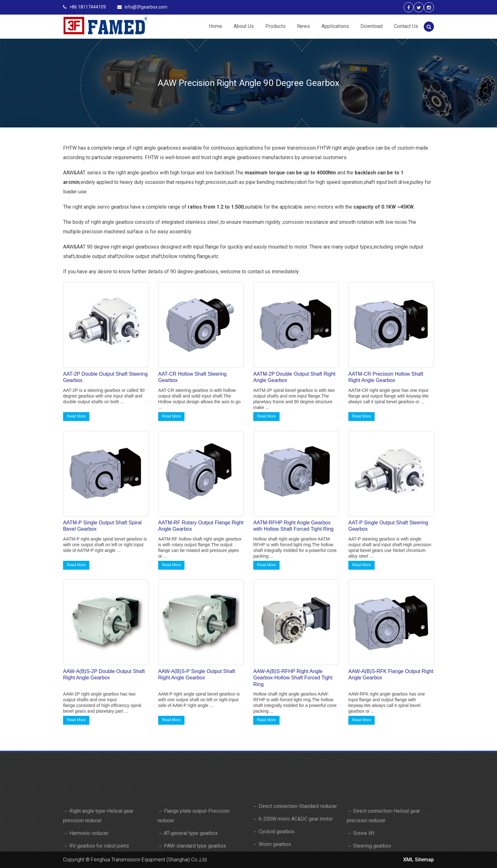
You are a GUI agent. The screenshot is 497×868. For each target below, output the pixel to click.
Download (371, 26)
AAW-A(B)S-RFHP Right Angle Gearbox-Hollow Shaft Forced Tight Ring (292, 678)
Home (215, 26)
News (303, 26)
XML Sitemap (418, 860)
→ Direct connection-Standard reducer (294, 850)
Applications (335, 26)
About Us (244, 26)
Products (275, 26)
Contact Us (406, 26)
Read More (76, 416)
